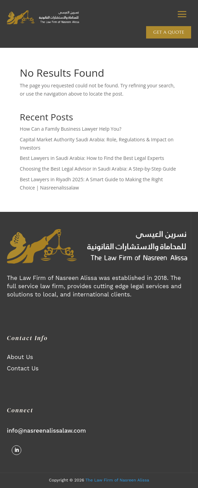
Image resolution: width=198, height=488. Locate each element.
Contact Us (22, 368)
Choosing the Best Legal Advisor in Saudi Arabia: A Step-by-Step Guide (98, 168)
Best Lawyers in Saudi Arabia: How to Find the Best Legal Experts (92, 158)
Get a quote (168, 32)
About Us (20, 357)
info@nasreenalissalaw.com (46, 430)
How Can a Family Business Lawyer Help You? (70, 129)
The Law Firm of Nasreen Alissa (117, 480)
